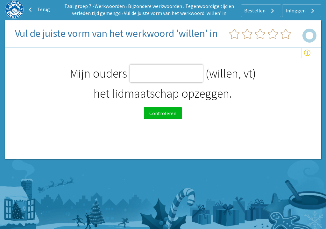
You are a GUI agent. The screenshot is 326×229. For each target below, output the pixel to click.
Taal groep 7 (77, 6)
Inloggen (301, 10)
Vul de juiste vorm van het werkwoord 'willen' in (175, 13)
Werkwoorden (110, 6)
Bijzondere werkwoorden (155, 6)
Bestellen (260, 10)
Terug (38, 9)
